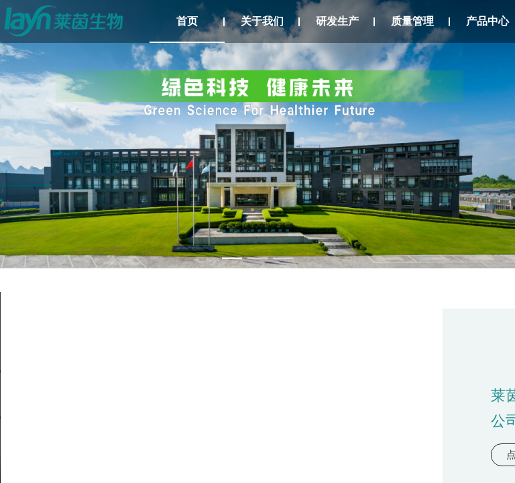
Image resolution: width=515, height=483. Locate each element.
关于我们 (262, 21)
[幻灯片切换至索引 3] (283, 258)
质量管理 (412, 21)
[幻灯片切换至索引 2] (257, 258)
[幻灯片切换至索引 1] (232, 258)
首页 (187, 21)
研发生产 (337, 21)
